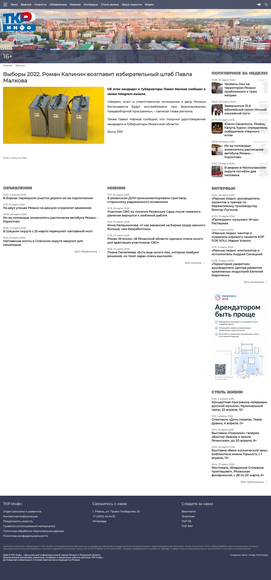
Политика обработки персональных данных (33, 531)
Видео (149, 4)
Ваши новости (132, 4)
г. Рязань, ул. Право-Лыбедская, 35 (116, 511)
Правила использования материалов (29, 526)
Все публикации (252, 482)
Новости (40, 4)
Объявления (58, 4)
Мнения (75, 4)
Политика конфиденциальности (25, 536)
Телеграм (188, 516)
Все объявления (86, 251)
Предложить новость (18, 521)
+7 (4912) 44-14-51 (103, 516)
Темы (14, 4)
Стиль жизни (110, 4)
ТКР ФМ (187, 526)
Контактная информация (20, 516)
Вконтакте (189, 511)
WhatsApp (99, 521)
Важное (26, 4)
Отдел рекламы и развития (22, 511)
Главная (7, 65)
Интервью (91, 4)
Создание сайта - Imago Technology (249, 555)
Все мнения (193, 262)
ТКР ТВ (186, 521)
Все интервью (254, 282)
